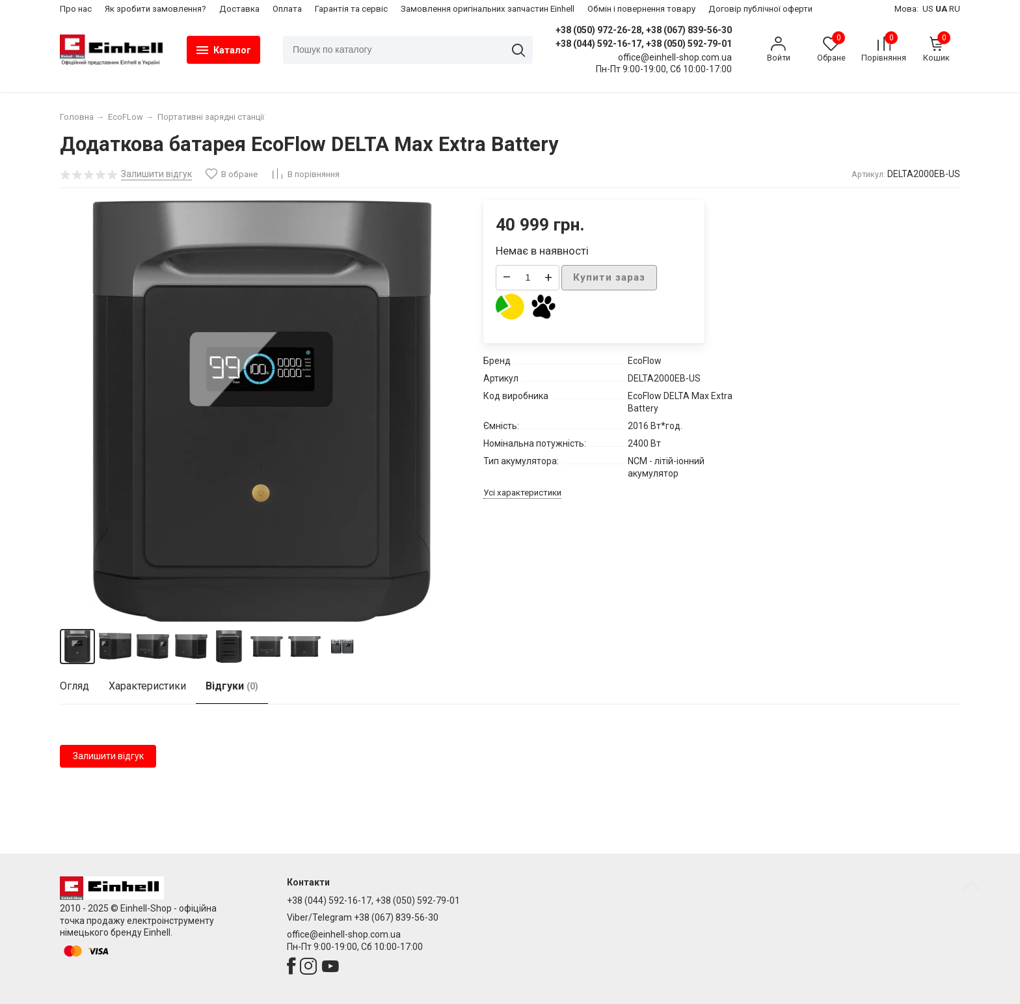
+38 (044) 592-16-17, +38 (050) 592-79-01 (644, 43)
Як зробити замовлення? (155, 9)
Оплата (287, 9)
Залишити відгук (108, 756)
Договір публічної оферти (760, 9)
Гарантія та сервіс (351, 9)
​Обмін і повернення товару (641, 9)
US (927, 9)
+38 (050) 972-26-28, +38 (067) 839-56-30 (644, 30)
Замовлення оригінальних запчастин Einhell (487, 9)
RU (954, 9)
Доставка (239, 9)
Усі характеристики (522, 492)
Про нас (76, 9)
